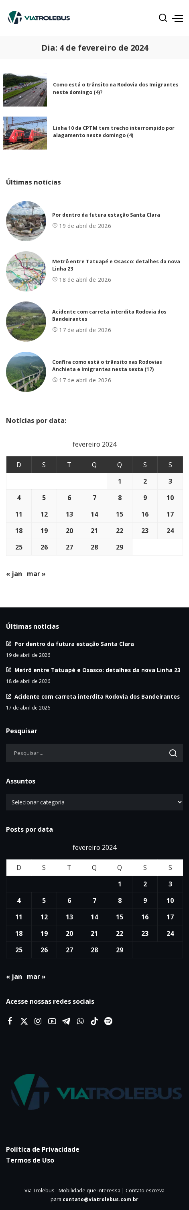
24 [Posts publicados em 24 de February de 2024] (170, 530)
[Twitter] (24, 1021)
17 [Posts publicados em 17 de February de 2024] (170, 514)
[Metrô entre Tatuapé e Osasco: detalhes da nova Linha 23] (26, 271)
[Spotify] (108, 1021)
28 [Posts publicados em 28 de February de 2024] (94, 547)
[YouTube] (52, 1021)
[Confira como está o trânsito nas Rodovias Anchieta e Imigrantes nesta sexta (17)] (26, 372)
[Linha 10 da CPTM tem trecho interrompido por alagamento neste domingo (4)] (25, 133)
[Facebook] (10, 1021)
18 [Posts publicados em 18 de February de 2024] (18, 530)
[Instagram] (38, 1021)
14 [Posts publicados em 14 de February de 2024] (94, 514)
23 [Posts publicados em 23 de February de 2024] (144, 530)
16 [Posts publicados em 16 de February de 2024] (144, 514)
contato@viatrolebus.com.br (100, 1199)
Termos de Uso (30, 1160)
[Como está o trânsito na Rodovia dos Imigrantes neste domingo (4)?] (25, 90)
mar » (36, 573)
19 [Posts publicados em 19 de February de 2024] (44, 530)
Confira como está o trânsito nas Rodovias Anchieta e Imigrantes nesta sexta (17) (107, 366)
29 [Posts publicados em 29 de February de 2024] (119, 547)
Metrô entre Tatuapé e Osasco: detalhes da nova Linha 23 (97, 670)
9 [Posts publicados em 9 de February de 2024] (145, 497)
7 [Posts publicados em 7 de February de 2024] (94, 497)
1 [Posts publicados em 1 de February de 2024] (120, 481)
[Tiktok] (94, 1021)
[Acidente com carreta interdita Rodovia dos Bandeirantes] (26, 321)
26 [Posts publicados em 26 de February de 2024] (44, 547)
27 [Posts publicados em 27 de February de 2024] (69, 547)
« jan (14, 573)
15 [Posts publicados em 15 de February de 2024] (119, 514)
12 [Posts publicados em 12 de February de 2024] (44, 514)
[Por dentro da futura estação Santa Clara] (26, 221)
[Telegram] (66, 1021)
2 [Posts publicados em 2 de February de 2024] (145, 481)
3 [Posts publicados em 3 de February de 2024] (170, 481)
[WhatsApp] (80, 1021)
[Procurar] (163, 18)
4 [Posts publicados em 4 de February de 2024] (18, 497)
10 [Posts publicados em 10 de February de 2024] (170, 497)
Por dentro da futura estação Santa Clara (106, 214)
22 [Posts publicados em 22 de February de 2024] (119, 530)
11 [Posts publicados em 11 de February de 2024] (18, 514)
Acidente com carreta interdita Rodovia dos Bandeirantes (97, 696)
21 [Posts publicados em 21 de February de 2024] (94, 530)
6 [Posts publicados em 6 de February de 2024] (69, 497)
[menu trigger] (177, 18)
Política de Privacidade (42, 1149)
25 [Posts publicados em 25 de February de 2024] (18, 547)
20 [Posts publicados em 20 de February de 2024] (69, 530)
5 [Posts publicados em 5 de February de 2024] (44, 497)
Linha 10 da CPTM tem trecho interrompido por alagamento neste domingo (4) (114, 132)
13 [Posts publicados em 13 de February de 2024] (69, 514)
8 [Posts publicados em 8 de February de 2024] (120, 497)
